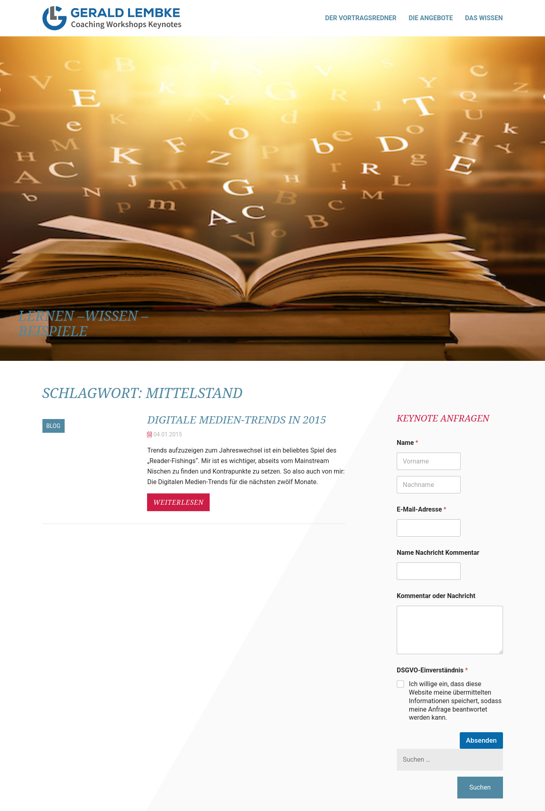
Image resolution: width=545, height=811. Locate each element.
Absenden (481, 740)
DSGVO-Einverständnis (432, 670)
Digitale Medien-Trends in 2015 (244, 419)
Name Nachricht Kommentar (438, 552)
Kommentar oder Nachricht (436, 596)
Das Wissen (484, 18)
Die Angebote (430, 18)
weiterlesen (178, 502)
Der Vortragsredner (361, 18)
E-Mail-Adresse (421, 509)
